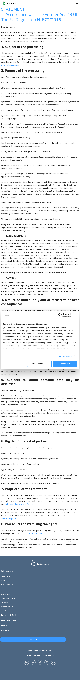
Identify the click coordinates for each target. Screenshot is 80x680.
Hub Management (7, 611)
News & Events (8, 620)
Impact (3, 590)
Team (3, 580)
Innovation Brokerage (8, 598)
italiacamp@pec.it (8, 518)
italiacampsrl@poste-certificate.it (19, 504)
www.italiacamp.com (9, 65)
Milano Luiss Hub (7, 607)
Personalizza (39, 364)
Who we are (7, 571)
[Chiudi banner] (76, 315)
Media (4, 625)
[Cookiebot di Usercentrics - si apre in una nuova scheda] (60, 315)
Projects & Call (8, 615)
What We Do (7, 584)
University (4, 603)
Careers (5, 630)
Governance (5, 576)
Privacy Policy (48, 655)
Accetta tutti (65, 364)
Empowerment (6, 594)
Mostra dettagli (65, 356)
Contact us (33, 639)
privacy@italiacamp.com (33, 533)
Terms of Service (33, 655)
